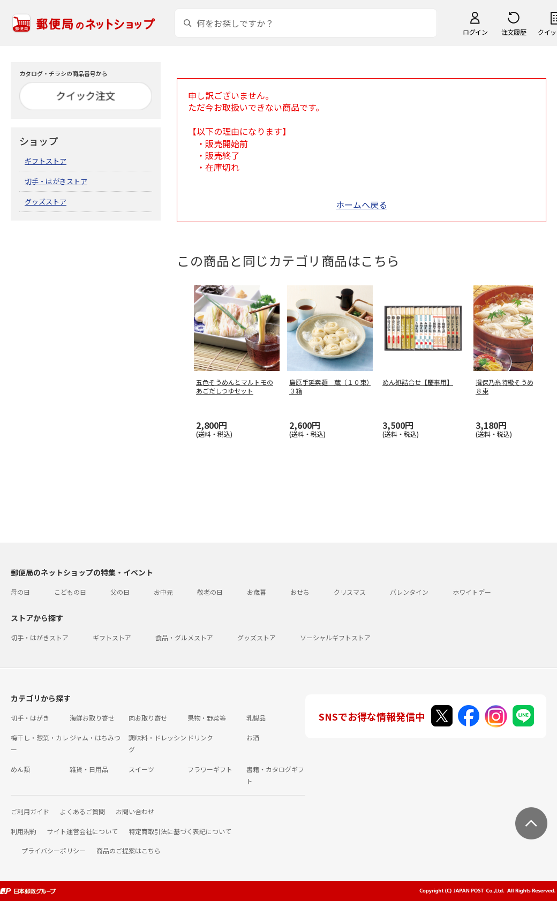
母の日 (20, 591)
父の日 (120, 591)
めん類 (20, 769)
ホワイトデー (472, 591)
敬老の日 (210, 591)
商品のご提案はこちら (128, 850)
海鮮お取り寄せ (92, 717)
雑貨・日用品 (89, 769)
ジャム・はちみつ (95, 737)
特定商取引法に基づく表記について (180, 831)
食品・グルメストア (184, 637)
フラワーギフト (209, 769)
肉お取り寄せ (148, 717)
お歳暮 (256, 591)
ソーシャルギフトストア (335, 637)
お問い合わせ (135, 811)
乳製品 (256, 717)
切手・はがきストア (56, 181)
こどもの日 (70, 591)
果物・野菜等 (206, 717)
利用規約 (23, 831)
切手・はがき (30, 717)
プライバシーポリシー (53, 850)
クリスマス (350, 591)
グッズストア (45, 201)
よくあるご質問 (82, 811)
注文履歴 (513, 31)
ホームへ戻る (361, 204)
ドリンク (200, 737)
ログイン (475, 31)
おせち (300, 591)
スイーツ (141, 769)
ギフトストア (45, 161)
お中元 (163, 591)
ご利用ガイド (30, 811)
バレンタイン (409, 591)
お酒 (252, 737)
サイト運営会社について (82, 831)
